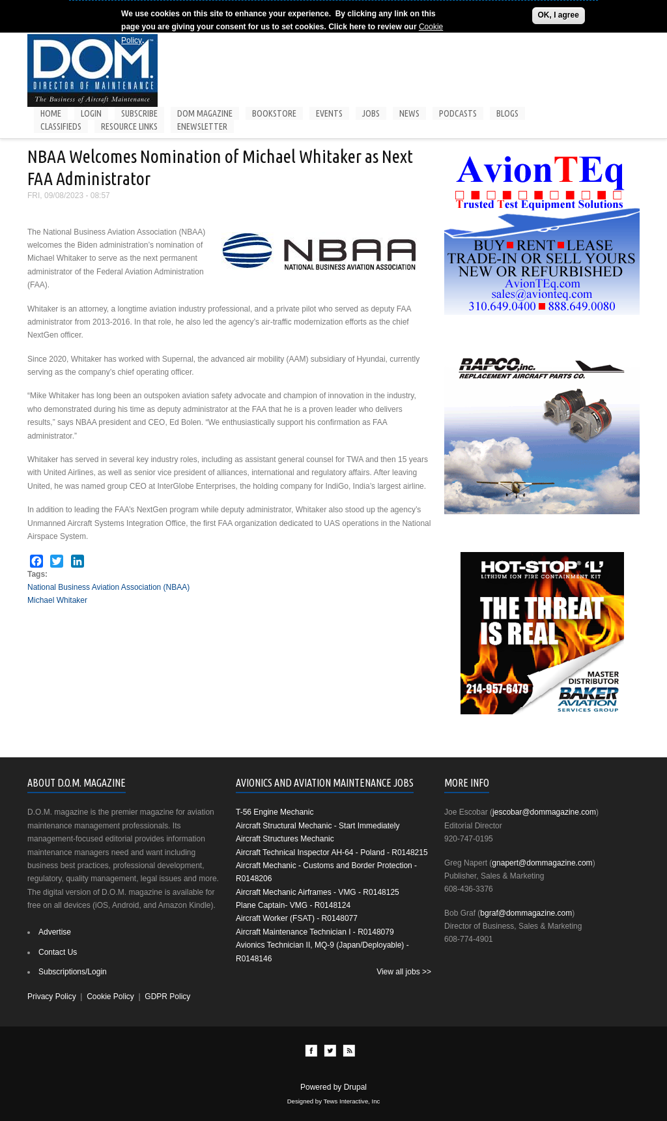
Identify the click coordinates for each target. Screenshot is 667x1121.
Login (91, 113)
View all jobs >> (403, 971)
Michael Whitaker (57, 600)
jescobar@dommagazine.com (544, 812)
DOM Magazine (205, 113)
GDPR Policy (167, 996)
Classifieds (60, 126)
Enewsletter (202, 126)
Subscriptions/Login (72, 971)
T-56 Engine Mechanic (274, 812)
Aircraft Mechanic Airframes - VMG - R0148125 (317, 892)
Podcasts (458, 113)
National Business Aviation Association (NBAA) (108, 587)
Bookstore (274, 113)
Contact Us (57, 952)
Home (50, 113)
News (409, 113)
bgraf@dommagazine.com (526, 913)
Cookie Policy (110, 996)
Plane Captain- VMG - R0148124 (293, 905)
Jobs (371, 113)
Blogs (507, 113)
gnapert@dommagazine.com (542, 862)
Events (329, 113)
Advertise (54, 932)
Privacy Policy (51, 996)
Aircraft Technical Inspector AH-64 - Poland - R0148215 (332, 852)
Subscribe (139, 113)
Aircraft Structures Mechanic (285, 838)
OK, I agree (558, 15)
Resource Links (129, 126)
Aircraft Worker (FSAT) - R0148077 (297, 918)
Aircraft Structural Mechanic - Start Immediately (317, 825)
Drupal (355, 1087)
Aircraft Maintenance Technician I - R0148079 (315, 932)
